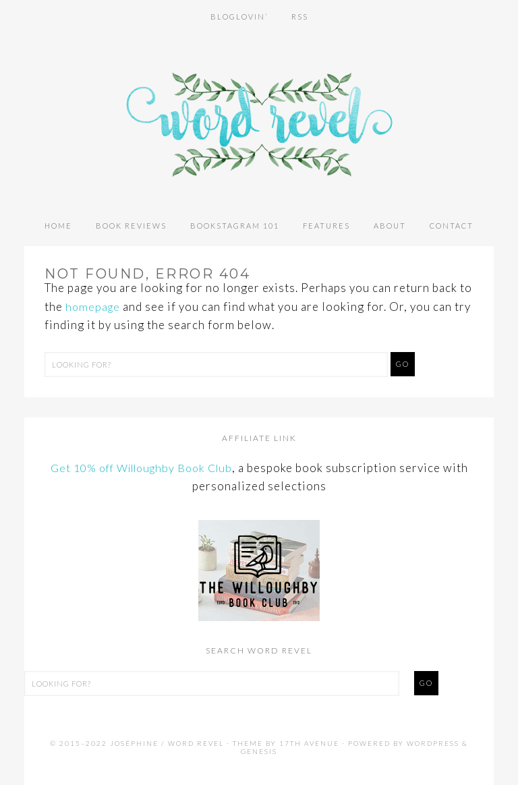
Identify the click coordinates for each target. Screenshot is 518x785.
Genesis (259, 751)
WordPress (433, 743)
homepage (93, 306)
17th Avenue (309, 743)
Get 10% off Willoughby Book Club (141, 468)
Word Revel (259, 114)
